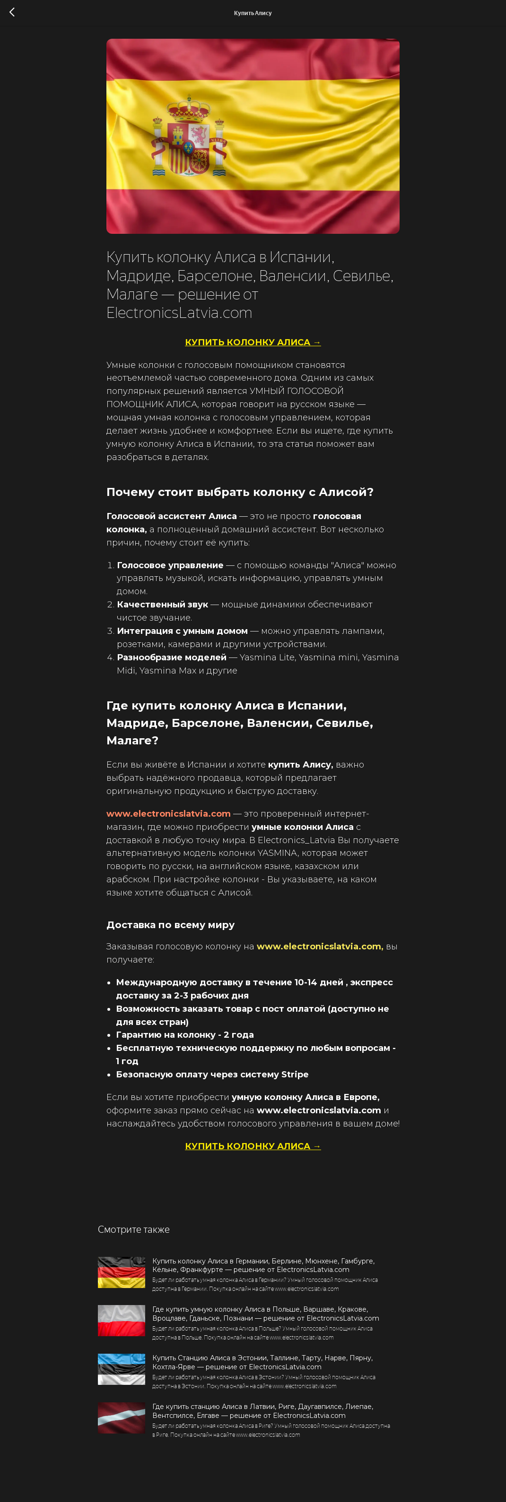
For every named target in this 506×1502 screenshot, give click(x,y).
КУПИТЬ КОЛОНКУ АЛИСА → (253, 348)
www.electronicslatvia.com (168, 820)
